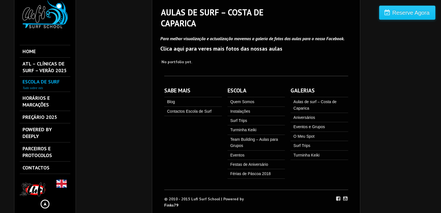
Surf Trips (238, 120)
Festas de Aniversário (249, 164)
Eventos (237, 155)
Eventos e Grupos (309, 126)
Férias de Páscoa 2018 (250, 173)
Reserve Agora (410, 13)
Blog (171, 101)
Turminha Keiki (243, 130)
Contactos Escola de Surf (189, 111)
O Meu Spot (303, 136)
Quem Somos (242, 101)
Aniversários (304, 117)
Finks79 (171, 205)
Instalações (240, 111)
